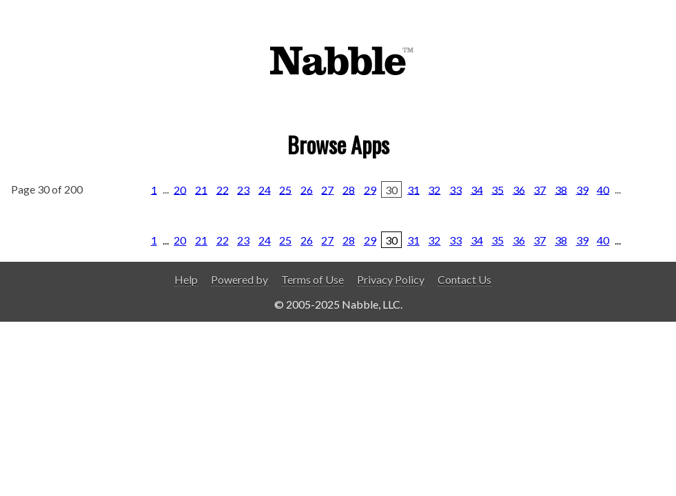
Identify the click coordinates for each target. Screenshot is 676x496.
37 (539, 189)
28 (348, 189)
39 (582, 189)
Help (186, 279)
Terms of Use (312, 279)
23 (243, 189)
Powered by (239, 279)
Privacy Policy (390, 279)
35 (497, 189)
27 (327, 189)
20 (180, 189)
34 (477, 189)
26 (306, 189)
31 (413, 189)
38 (561, 189)
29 (370, 189)
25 (285, 189)
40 (603, 189)
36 (519, 189)
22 (222, 189)
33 (455, 189)
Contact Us (464, 279)
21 (201, 189)
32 (434, 189)
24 (264, 189)
